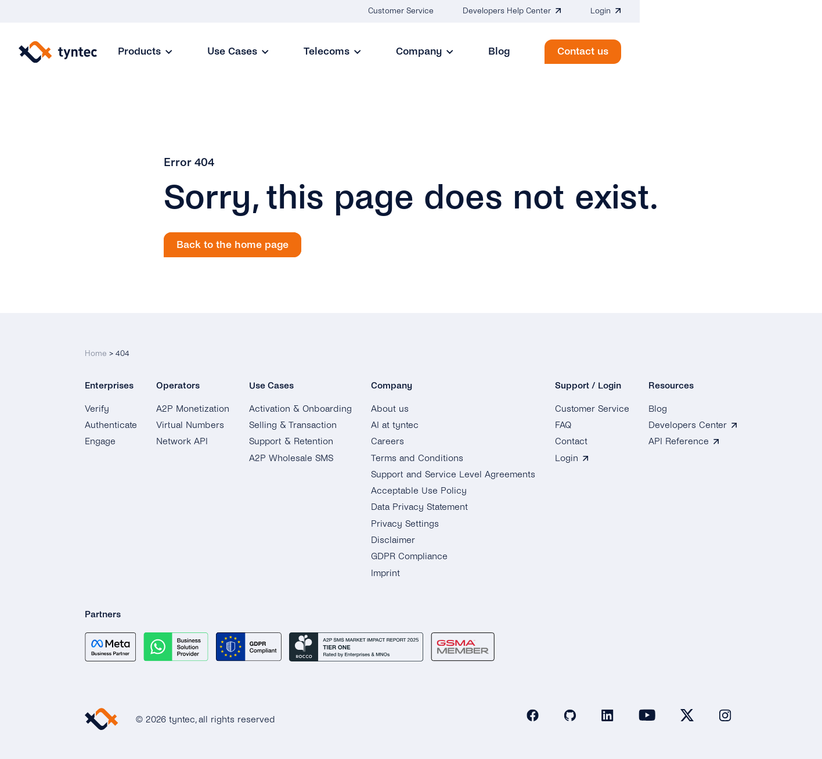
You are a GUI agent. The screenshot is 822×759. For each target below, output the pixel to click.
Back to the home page (232, 244)
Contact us (765, 51)
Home (96, 347)
